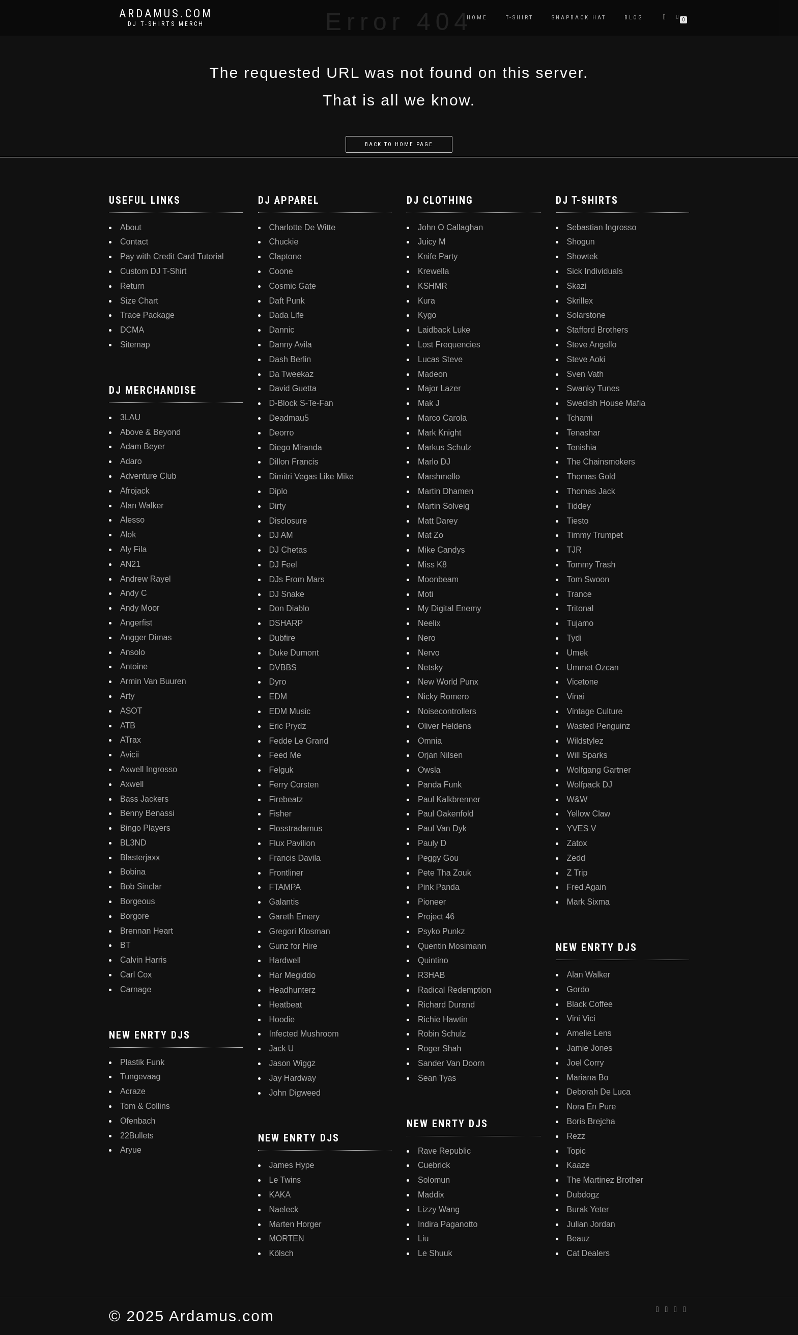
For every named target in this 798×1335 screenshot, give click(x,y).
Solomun (434, 1180)
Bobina (133, 871)
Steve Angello (592, 344)
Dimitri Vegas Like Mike (311, 476)
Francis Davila (295, 858)
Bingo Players (145, 828)
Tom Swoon (588, 579)
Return (132, 286)
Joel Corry (585, 1062)
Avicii (129, 754)
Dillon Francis (294, 461)
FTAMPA (285, 887)
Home (477, 17)
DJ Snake (286, 594)
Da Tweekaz (291, 374)
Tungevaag (140, 1076)
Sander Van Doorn (451, 1063)
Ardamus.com (166, 14)
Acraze (133, 1091)
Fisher (280, 813)
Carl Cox (136, 974)
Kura (426, 300)
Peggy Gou (438, 858)
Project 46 (436, 916)
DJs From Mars (297, 579)
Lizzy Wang (439, 1209)
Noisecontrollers (447, 711)
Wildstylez (585, 741)
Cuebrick (434, 1165)
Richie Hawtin (443, 1019)
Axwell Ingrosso (148, 769)
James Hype (292, 1165)
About (130, 227)
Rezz (576, 1136)
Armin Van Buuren (153, 681)
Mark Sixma (588, 901)
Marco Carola (442, 418)
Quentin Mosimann (452, 946)
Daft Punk (287, 300)
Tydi (574, 638)
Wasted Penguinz (599, 726)
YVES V (581, 828)
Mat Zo (430, 535)
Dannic (282, 329)
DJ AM (281, 535)
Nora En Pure (591, 1106)
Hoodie (282, 1019)
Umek (577, 652)
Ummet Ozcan (593, 667)
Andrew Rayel (145, 579)
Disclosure (288, 520)
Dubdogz (583, 1194)
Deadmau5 (289, 418)
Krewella (433, 271)
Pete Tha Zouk (444, 872)
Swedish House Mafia (606, 403)
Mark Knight (439, 432)
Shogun (581, 241)
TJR (574, 550)
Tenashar (584, 432)
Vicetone (582, 681)
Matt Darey (438, 520)
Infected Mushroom (304, 1033)
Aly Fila (133, 549)
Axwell (132, 784)
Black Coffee (590, 1004)
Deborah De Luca (599, 1091)
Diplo (278, 491)
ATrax (130, 739)
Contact (134, 241)
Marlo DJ (434, 461)
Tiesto (578, 520)
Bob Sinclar (141, 886)
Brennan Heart (146, 931)
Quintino (433, 960)
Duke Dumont (294, 652)
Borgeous (137, 901)
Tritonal (580, 608)
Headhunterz (292, 990)
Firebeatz (286, 799)
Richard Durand (446, 1004)
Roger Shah (439, 1048)
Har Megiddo (292, 975)
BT (125, 945)
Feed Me (285, 755)
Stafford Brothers (598, 329)
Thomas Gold (591, 476)
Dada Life (286, 315)
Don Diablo (289, 608)
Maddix (431, 1194)
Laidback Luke (444, 329)
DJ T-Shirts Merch (166, 24)
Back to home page (399, 144)
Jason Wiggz (292, 1063)
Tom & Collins (145, 1106)
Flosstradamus (296, 828)
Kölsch (281, 1253)
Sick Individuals (595, 271)
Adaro (131, 461)
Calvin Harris (143, 960)
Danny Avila (290, 344)
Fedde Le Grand (299, 741)
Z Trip (577, 872)
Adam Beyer (142, 446)
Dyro (278, 681)
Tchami (580, 418)
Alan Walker (142, 505)
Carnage (135, 989)
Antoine (134, 666)
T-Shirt (519, 17)
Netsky (430, 667)
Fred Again (586, 887)
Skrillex (580, 300)
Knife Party (438, 256)
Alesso (132, 519)
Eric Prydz (287, 726)
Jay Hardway (292, 1078)
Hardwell (285, 960)
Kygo (427, 315)
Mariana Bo (588, 1077)
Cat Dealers (588, 1253)
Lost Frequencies (449, 344)
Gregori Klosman (299, 931)
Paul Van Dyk (442, 828)
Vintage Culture (595, 711)
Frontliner (286, 872)
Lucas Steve (440, 359)
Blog (633, 17)
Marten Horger (295, 1224)
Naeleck (284, 1209)
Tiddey (579, 506)
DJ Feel (283, 564)
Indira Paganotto (447, 1224)
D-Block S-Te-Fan (301, 403)
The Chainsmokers (601, 461)
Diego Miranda (295, 447)
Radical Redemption (454, 990)
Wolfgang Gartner (599, 770)
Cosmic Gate (292, 286)
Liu (423, 1238)
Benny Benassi (147, 813)
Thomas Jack (591, 491)
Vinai (576, 696)
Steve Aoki (586, 359)
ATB (127, 725)
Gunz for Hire (293, 946)
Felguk (281, 770)
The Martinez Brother (605, 1180)
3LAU (130, 417)
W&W (577, 799)
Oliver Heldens (444, 726)
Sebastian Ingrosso (602, 227)
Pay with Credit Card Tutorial (172, 256)
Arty (127, 696)
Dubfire (282, 638)
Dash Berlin (290, 359)
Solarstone (586, 315)
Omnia (430, 741)
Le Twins (285, 1180)
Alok (128, 534)
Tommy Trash (591, 564)
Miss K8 (432, 564)
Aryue (130, 1150)
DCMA (132, 329)
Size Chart (139, 300)
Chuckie (284, 241)
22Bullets (137, 1135)
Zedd (576, 858)
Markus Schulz (444, 447)
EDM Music (290, 711)
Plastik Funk (142, 1062)
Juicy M (431, 241)
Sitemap (135, 344)
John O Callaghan (450, 227)
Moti (425, 594)
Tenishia (582, 447)
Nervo (429, 652)
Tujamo (580, 623)
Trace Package (147, 315)
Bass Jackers (144, 799)
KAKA (280, 1194)
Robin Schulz (442, 1033)
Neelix (429, 623)
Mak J (429, 403)
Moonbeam (438, 579)
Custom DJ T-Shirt (153, 271)
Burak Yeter (588, 1209)
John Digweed (295, 1092)
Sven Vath (585, 374)
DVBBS (283, 667)
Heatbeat (285, 1004)
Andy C (133, 593)
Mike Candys (441, 550)
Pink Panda (439, 887)
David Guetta (293, 388)
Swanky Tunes (593, 388)
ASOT (131, 710)
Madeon (432, 374)
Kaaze (578, 1165)
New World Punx (448, 681)
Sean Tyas (437, 1078)
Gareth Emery (294, 916)
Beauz (578, 1238)
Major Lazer (439, 388)
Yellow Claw (589, 813)
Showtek (582, 256)
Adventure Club (148, 476)
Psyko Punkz (441, 931)
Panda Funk (440, 784)
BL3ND (133, 842)
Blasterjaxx (140, 857)
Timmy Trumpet (595, 535)
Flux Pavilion (292, 843)
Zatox (577, 843)
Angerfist (136, 622)
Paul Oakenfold (445, 813)
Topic (576, 1151)
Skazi (577, 286)
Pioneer (432, 901)
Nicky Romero (443, 696)
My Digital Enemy (449, 608)
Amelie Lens (589, 1033)
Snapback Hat (579, 17)
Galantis (284, 901)
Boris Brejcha (591, 1121)
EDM (278, 696)
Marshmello (439, 476)
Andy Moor (139, 608)
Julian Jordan (591, 1224)
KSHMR (432, 286)
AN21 (130, 564)
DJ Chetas (288, 550)
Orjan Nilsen (440, 755)
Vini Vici (581, 1018)
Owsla (429, 770)
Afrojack (135, 490)
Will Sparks (587, 755)
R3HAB (431, 975)
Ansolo (132, 652)
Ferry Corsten (294, 784)
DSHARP (286, 623)
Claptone (285, 256)
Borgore (134, 916)
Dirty (277, 506)
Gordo (578, 989)
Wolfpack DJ (590, 784)
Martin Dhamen (445, 491)
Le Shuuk (435, 1253)
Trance (579, 594)
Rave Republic (444, 1151)
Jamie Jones (590, 1048)
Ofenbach (137, 1120)
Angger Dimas (146, 637)
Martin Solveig (443, 506)
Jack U (281, 1048)
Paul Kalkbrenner (449, 799)
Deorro (281, 432)
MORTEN (286, 1238)
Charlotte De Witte (302, 227)
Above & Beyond (150, 432)
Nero (427, 638)
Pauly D (432, 843)
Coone (281, 271)
